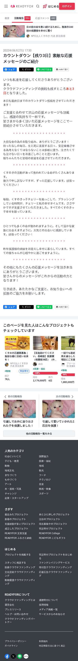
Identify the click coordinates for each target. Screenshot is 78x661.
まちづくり (11, 475)
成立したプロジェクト (16, 528)
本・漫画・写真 (13, 489)
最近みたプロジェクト (16, 514)
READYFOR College (49, 533)
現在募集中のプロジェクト (53, 524)
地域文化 (9, 470)
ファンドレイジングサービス (54, 562)
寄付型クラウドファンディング (55, 567)
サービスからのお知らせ (52, 614)
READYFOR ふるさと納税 (18, 538)
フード (42, 475)
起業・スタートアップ (16, 498)
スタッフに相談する (15, 562)
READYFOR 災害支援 (16, 533)
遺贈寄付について (48, 600)
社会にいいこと (13, 456)
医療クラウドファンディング (20, 567)
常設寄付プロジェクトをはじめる (55, 556)
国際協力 (43, 456)
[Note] (26, 656)
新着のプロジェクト (15, 519)
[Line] (19, 656)
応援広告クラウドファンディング (55, 574)
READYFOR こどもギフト (52, 538)
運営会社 (9, 604)
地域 (41, 465)
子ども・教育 (12, 461)
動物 (7, 465)
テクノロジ (45, 479)
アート (8, 484)
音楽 (41, 484)
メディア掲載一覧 (48, 609)
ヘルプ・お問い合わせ (16, 614)
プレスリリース (13, 609)
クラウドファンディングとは (20, 600)
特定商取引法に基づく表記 (52, 646)
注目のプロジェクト (49, 519)
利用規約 (43, 641)
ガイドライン (11, 646)
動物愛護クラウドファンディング (20, 582)
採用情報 (43, 604)
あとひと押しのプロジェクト (54, 514)
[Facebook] (7, 656)
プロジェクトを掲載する (18, 554)
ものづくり (11, 479)
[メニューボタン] (6, 6)
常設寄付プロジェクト (51, 528)
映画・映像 (45, 489)
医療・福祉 (45, 461)
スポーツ (43, 493)
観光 (41, 470)
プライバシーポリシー (15, 641)
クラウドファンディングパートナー (20, 621)
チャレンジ (11, 493)
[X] (13, 656)
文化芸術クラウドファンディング (20, 574)
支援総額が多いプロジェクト (20, 524)
